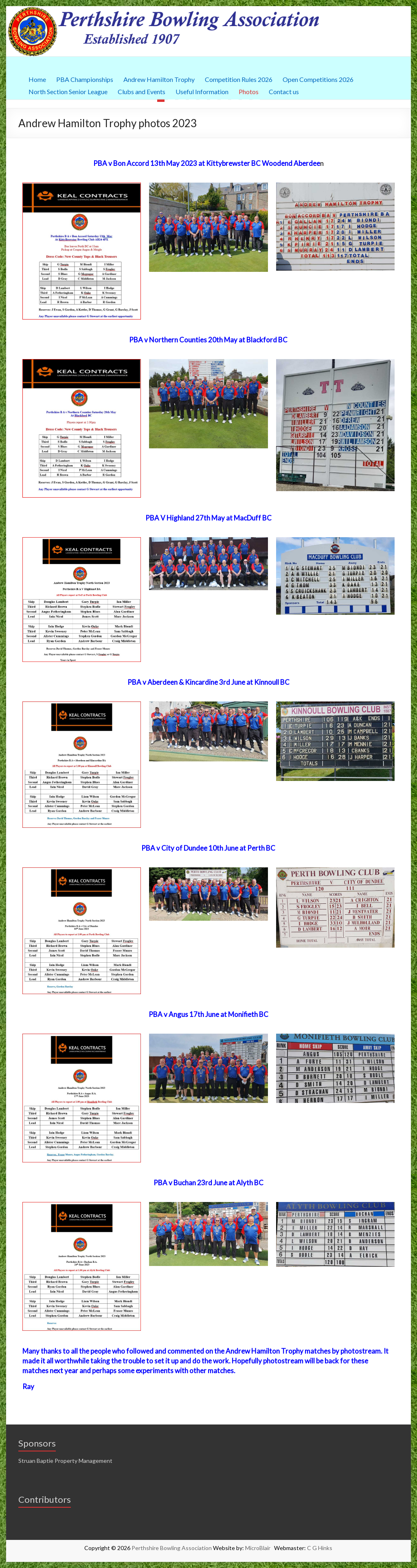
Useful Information (202, 90)
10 (256, 100)
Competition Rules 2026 (238, 78)
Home (37, 78)
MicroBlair (259, 1547)
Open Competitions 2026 (318, 78)
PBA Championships (84, 78)
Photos (249, 90)
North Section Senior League (68, 90)
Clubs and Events (141, 90)
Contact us (284, 90)
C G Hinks (319, 1547)
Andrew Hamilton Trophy (159, 78)
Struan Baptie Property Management (65, 1460)
